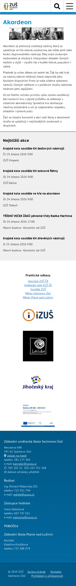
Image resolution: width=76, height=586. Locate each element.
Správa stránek (36, 572)
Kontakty (55, 572)
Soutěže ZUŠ (38, 289)
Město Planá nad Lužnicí (38, 297)
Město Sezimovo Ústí (38, 293)
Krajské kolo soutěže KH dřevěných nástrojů (34, 238)
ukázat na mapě (17, 455)
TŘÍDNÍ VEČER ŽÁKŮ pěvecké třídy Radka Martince (37, 216)
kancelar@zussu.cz (24, 464)
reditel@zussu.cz (23, 494)
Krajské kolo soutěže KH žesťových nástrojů (33, 148)
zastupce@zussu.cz (25, 517)
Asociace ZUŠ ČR (38, 281)
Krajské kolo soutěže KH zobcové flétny (30, 171)
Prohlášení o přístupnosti (47, 576)
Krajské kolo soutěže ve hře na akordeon (31, 193)
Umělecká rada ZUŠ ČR (38, 285)
